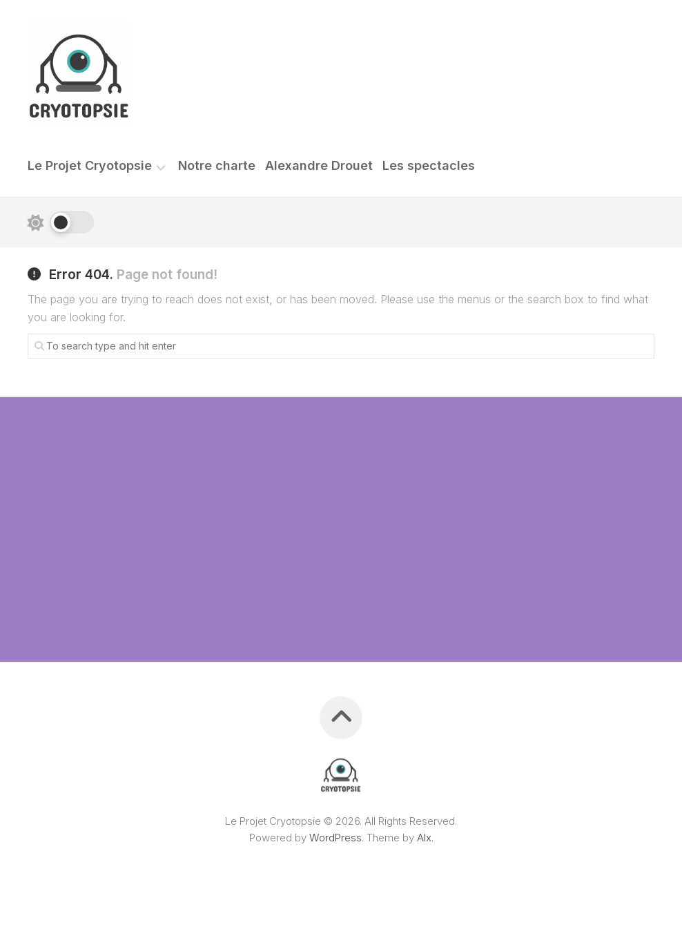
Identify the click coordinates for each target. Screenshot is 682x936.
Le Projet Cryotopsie (90, 166)
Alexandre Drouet (319, 166)
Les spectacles (428, 166)
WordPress (335, 837)
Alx (424, 837)
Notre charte (216, 166)
